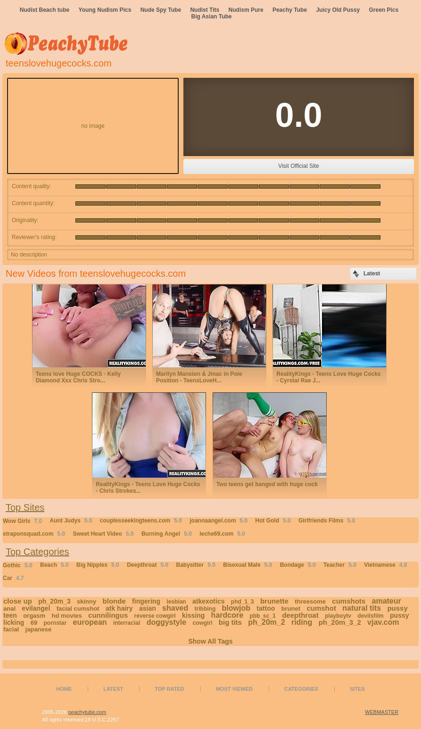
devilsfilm (370, 616)
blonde (114, 601)
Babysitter (195, 565)
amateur (386, 601)
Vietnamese (385, 565)
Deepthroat (147, 565)
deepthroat (300, 615)
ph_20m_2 (266, 622)
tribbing (205, 608)
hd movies (66, 615)
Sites (357, 689)
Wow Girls (22, 521)
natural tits (361, 608)
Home (64, 689)
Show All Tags (210, 641)
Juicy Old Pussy (338, 10)
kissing (193, 615)
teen (10, 615)
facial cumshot (78, 608)
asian (147, 608)
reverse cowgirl (155, 616)
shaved (175, 608)
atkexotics (208, 601)
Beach (54, 565)
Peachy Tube (289, 10)
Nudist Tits (204, 10)
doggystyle (166, 622)
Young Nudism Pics (105, 10)
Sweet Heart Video (103, 533)
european (90, 622)
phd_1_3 (242, 601)
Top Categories (37, 552)
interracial (126, 623)
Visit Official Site (298, 166)
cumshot (321, 608)
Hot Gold (272, 520)
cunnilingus (108, 615)
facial (11, 629)
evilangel (36, 608)
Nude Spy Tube (160, 10)
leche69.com (222, 533)
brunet (290, 608)
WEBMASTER (381, 712)
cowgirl (202, 623)
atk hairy (119, 608)
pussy (397, 608)
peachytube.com (87, 712)
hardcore (227, 615)
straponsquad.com (34, 533)
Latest (113, 689)
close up (17, 601)
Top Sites (25, 507)
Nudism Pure (246, 10)
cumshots (348, 601)
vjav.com (383, 622)
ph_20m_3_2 (340, 622)
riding (301, 622)
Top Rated (169, 689)
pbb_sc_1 (262, 616)
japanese (38, 629)
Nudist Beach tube (44, 10)
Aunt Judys (71, 520)
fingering (146, 601)
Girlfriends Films (326, 520)
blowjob (236, 608)
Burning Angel (166, 533)
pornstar (55, 623)
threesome (310, 601)
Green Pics (383, 10)
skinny (86, 601)
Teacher (339, 565)
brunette (274, 601)
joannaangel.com (219, 520)
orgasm (34, 615)
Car (13, 578)
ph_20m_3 (54, 601)
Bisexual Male (247, 565)
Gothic (18, 565)
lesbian (176, 601)
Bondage (298, 565)
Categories (301, 689)
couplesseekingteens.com (141, 520)
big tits (230, 622)
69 (34, 622)
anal (9, 608)
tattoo (265, 608)
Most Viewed (234, 689)
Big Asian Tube (211, 16)
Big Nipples (97, 565)
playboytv (338, 616)
